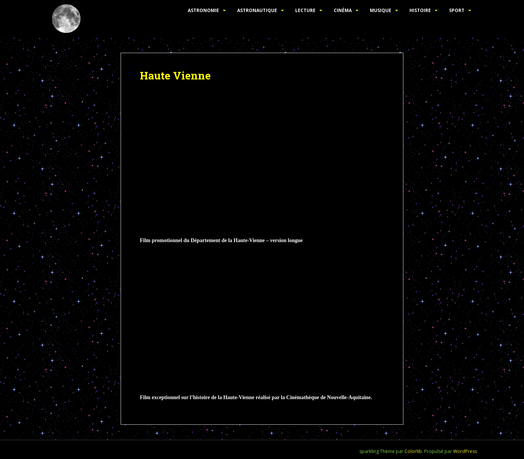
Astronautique (257, 10)
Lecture (305, 10)
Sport (456, 10)
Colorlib (413, 451)
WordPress (465, 451)
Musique (380, 10)
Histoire (420, 10)
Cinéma (343, 10)
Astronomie (203, 10)
